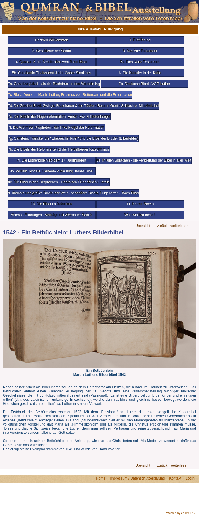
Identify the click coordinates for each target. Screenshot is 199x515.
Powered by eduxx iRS (180, 513)
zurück (162, 226)
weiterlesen (179, 226)
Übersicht (142, 226)
